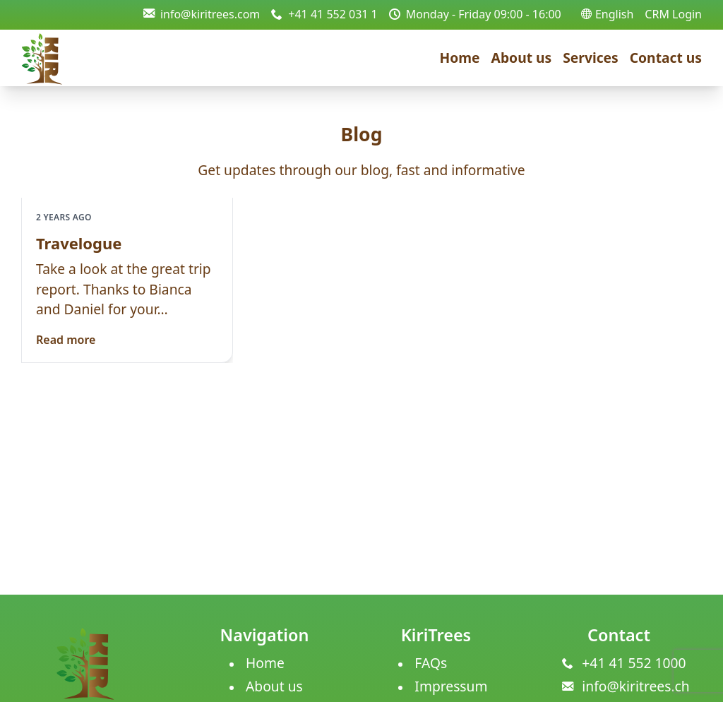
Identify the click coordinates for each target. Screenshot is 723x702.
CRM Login (673, 14)
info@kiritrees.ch (635, 686)
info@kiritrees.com (201, 14)
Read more (65, 339)
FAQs (430, 662)
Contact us (666, 57)
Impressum (450, 686)
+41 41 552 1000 (634, 662)
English (607, 14)
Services (591, 57)
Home (460, 57)
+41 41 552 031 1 (324, 14)
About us (521, 57)
